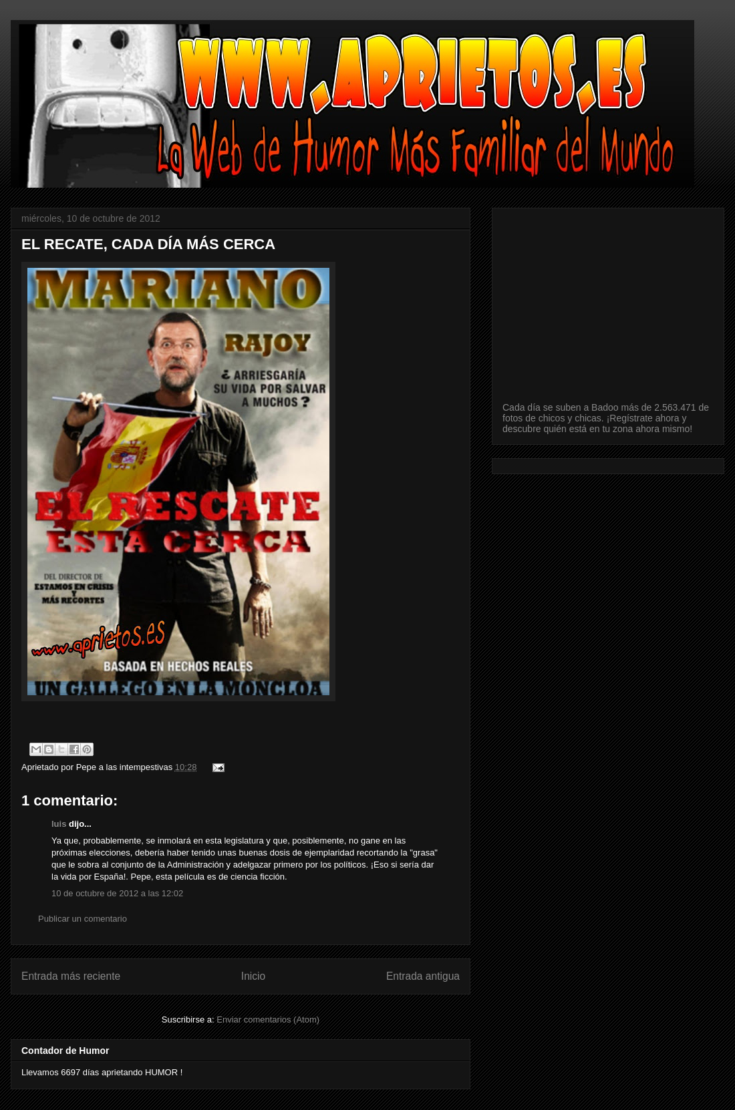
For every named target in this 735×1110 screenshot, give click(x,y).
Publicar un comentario (82, 919)
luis (58, 824)
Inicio (253, 976)
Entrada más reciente (70, 976)
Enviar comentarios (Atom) (267, 1019)
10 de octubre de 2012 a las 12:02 (117, 893)
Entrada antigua (423, 976)
